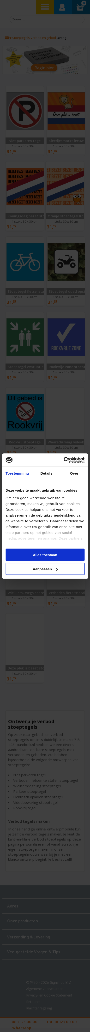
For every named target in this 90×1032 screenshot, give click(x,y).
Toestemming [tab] (17, 473)
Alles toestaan (45, 555)
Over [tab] (74, 473)
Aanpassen (45, 569)
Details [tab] (46, 473)
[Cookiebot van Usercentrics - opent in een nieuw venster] (64, 460)
